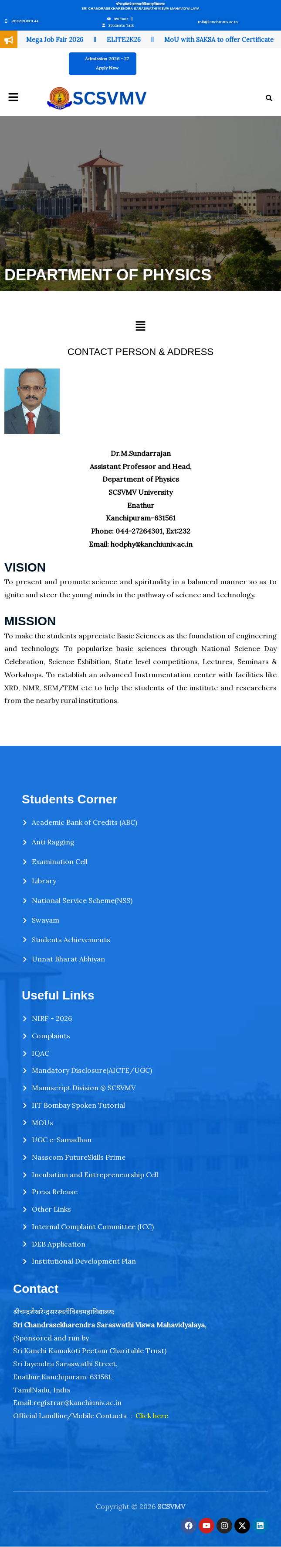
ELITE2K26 (124, 40)
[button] (13, 97)
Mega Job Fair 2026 (54, 40)
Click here (151, 1415)
